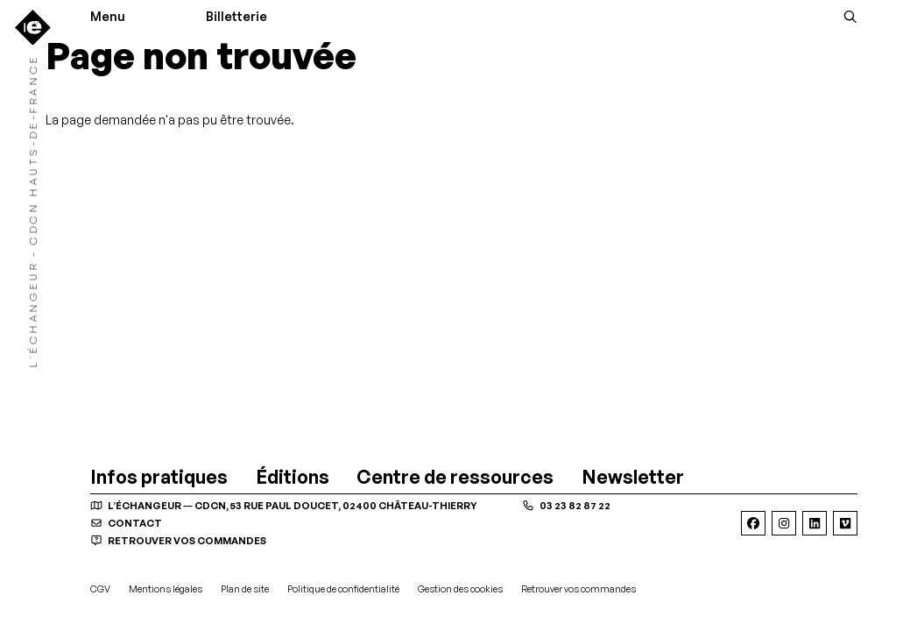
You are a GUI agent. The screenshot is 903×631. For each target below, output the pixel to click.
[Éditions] (292, 476)
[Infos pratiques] (159, 476)
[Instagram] (784, 523)
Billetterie (236, 17)
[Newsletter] (633, 476)
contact (126, 523)
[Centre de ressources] (455, 476)
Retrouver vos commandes (178, 541)
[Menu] (112, 17)
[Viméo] (845, 523)
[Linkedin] (814, 523)
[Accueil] (33, 27)
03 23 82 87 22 (566, 506)
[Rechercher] (850, 17)
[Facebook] (753, 523)
